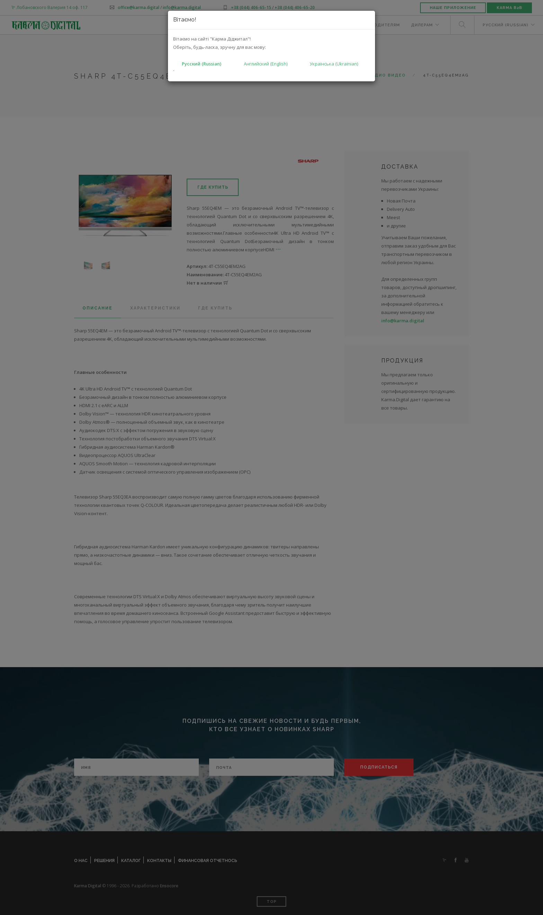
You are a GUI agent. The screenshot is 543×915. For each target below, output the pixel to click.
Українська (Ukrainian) (334, 64)
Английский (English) (265, 64)
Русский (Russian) (201, 64)
